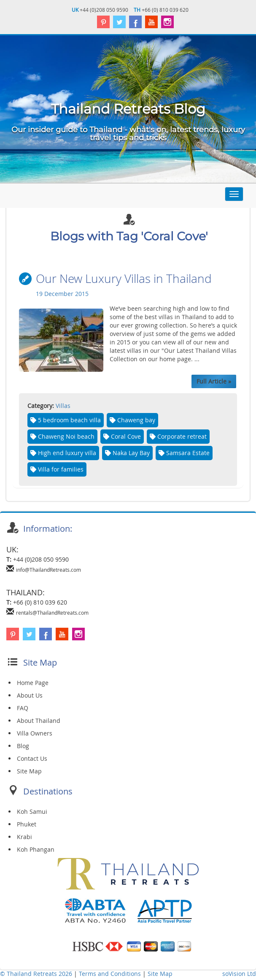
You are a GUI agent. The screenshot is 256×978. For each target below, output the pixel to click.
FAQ (22, 708)
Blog (23, 746)
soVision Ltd (239, 974)
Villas (63, 406)
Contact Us (32, 758)
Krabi (24, 837)
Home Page (33, 683)
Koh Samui (32, 811)
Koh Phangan (35, 849)
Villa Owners (34, 733)
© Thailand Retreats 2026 (36, 974)
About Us (30, 695)
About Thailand (38, 721)
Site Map (29, 771)
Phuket (26, 824)
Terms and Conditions (111, 974)
